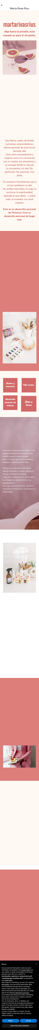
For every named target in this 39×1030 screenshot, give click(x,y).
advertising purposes (22, 993)
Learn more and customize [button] (19, 1026)
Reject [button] (10, 1021)
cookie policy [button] (8, 980)
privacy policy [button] (25, 970)
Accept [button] (28, 1021)
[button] (36, 964)
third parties (5, 984)
